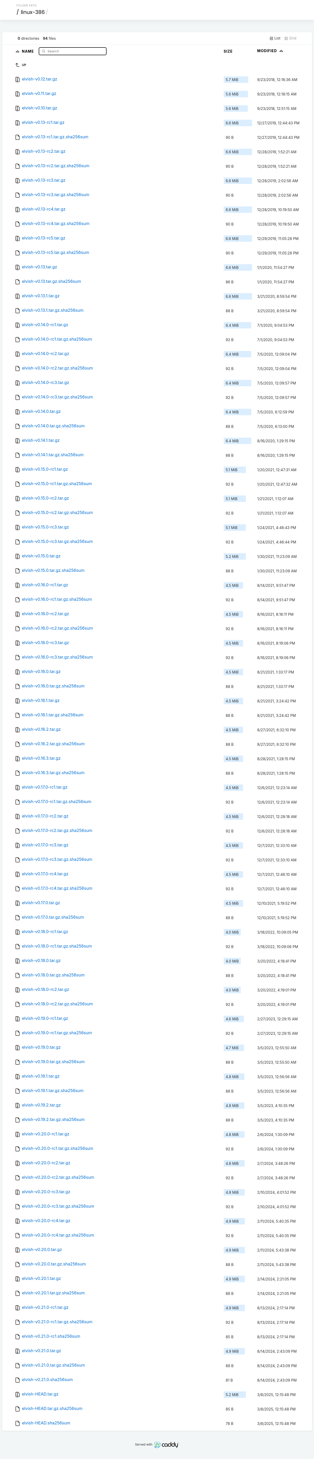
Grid (290, 38)
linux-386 (33, 12)
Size (228, 51)
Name (28, 51)
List (274, 38)
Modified (270, 51)
